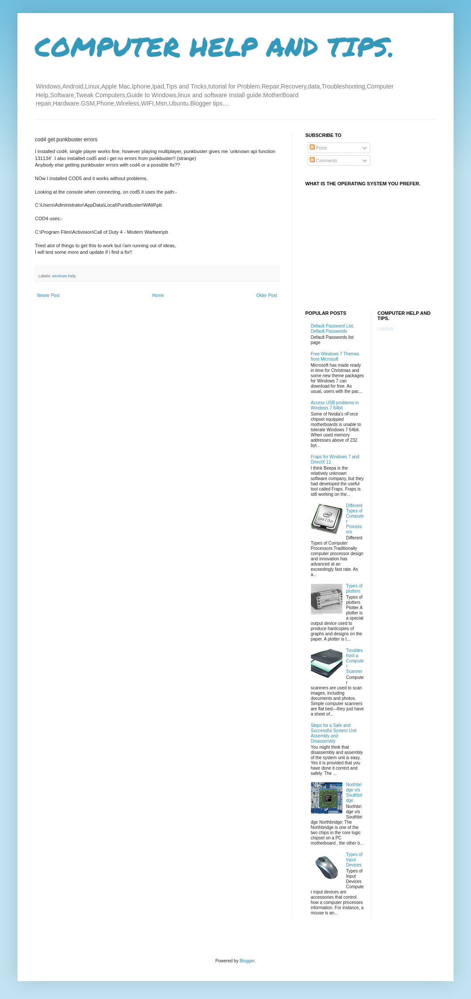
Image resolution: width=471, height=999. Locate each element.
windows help (64, 276)
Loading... (387, 328)
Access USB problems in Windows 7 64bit (335, 405)
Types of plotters (354, 588)
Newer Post (48, 295)
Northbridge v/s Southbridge (354, 792)
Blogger (246, 960)
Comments (323, 160)
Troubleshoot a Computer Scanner (355, 661)
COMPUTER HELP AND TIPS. (215, 46)
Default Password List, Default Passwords (333, 329)
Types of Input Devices (354, 859)
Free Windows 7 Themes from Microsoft (335, 356)
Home (158, 295)
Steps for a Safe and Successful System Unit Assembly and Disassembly (334, 733)
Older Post (266, 295)
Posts (318, 148)
